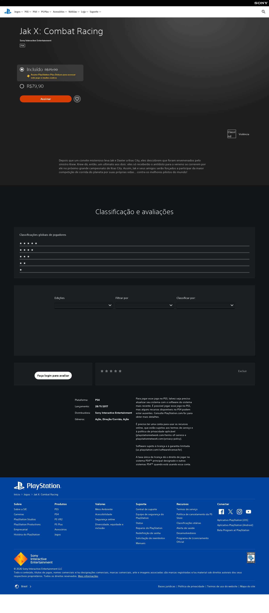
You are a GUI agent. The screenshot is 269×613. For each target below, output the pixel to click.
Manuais (140, 543)
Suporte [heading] (141, 504)
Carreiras (19, 514)
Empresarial (21, 529)
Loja (83, 11)
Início (17, 494)
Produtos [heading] (61, 504)
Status (139, 523)
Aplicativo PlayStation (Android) (235, 525)
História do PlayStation (27, 534)
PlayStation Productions (27, 524)
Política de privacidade (191, 586)
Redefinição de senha (148, 533)
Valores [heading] (100, 504)
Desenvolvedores (186, 533)
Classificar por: (186, 298)
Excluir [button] (242, 371)
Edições (60, 298)
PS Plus (45, 11)
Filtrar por (122, 298)
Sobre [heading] (18, 504)
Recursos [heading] (183, 504)
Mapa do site (247, 586)
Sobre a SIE (20, 509)
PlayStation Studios (25, 519)
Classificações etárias (189, 523)
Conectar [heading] (223, 504)
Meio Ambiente (104, 509)
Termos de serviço (187, 509)
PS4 (35, 11)
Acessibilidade (103, 514)
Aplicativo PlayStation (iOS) (232, 520)
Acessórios (58, 11)
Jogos (17, 11)
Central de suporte (146, 509)
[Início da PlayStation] (7, 12)
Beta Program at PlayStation (233, 530)
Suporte (94, 11)
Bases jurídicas (166, 586)
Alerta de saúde (186, 528)
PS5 (26, 11)
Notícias (73, 11)
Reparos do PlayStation (149, 528)
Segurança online (105, 519)
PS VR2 (58, 519)
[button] (53, 375)
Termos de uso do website (222, 586)
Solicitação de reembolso (150, 538)
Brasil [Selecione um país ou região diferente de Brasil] (23, 586)
